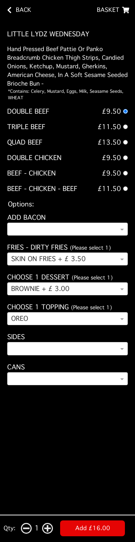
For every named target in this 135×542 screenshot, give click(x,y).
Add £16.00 (92, 528)
